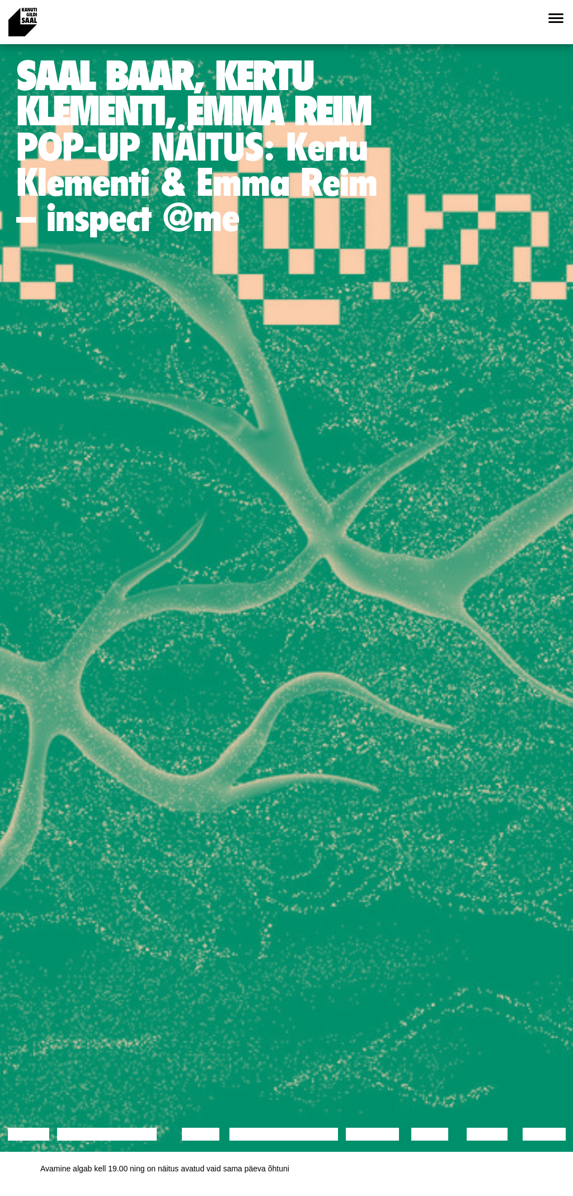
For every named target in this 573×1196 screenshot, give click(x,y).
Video (429, 1134)
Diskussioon (98, 1134)
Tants (200, 1134)
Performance (275, 1134)
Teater (315, 1134)
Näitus (544, 1134)
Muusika (373, 1134)
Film (143, 1134)
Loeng (28, 1134)
